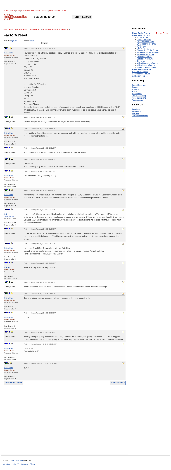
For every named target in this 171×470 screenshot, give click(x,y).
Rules (134, 91)
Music (64, 10)
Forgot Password (139, 85)
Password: (32, 42)
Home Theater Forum (141, 70)
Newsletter (24, 464)
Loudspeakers (27, 10)
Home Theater (42, 10)
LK (5, 214)
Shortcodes (137, 94)
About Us (6, 464)
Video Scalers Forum (146, 65)
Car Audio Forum (140, 72)
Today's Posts (162, 33)
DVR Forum (142, 46)
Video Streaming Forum (147, 67)
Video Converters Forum (147, 63)
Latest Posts (9, 10)
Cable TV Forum (144, 40)
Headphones (54, 10)
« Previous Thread (13, 383)
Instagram (136, 111)
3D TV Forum (142, 37)
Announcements (139, 98)
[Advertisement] (64, 421)
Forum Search (82, 16)
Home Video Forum (141, 35)
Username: (13, 42)
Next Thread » (118, 383)
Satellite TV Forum (145, 59)
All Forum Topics (139, 76)
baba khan (8, 53)
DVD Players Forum (145, 42)
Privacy (32, 464)
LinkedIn (135, 114)
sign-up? (14, 41)
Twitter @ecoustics (140, 116)
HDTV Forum (142, 48)
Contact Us (15, 464)
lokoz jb (7, 267)
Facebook (136, 109)
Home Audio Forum (141, 33)
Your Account (137, 100)
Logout (135, 87)
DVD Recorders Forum (146, 44)
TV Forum (141, 61)
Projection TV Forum (145, 55)
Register (135, 89)
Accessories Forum (141, 74)
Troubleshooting (139, 96)
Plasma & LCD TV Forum (147, 50)
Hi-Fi (18, 10)
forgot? (32, 41)
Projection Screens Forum (148, 52)
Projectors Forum (144, 57)
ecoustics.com (17, 460)
